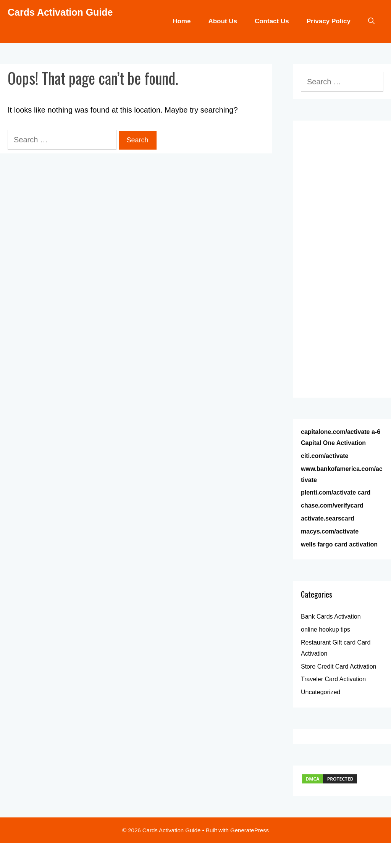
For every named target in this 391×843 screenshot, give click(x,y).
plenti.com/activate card (335, 492)
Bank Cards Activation (331, 616)
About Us (222, 21)
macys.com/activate (330, 531)
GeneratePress (249, 830)
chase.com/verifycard (332, 505)
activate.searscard (327, 518)
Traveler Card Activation (333, 679)
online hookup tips (325, 629)
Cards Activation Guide (60, 12)
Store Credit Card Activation (338, 666)
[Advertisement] (342, 264)
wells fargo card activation (339, 544)
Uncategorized (320, 692)
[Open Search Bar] (371, 21)
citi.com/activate (325, 456)
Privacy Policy (329, 21)
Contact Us (272, 21)
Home (182, 21)
